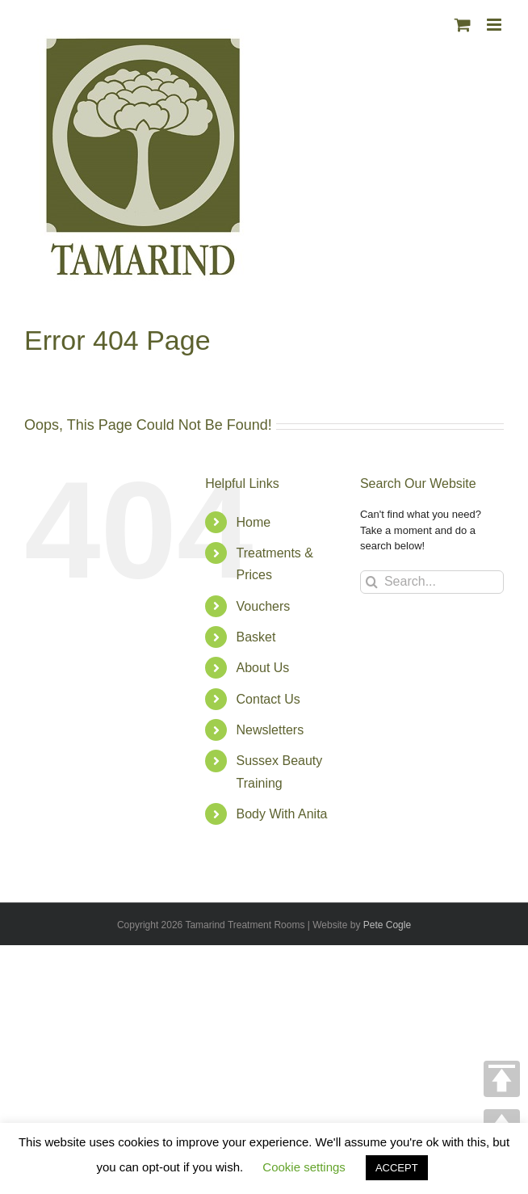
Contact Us (268, 699)
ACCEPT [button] (396, 1168)
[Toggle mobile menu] (495, 24)
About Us (263, 668)
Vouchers (264, 606)
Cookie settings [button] (304, 1167)
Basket (256, 637)
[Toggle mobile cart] (463, 24)
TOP (502, 1079)
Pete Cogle (387, 925)
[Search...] (432, 582)
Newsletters (270, 730)
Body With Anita (282, 814)
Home (254, 522)
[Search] (371, 582)
